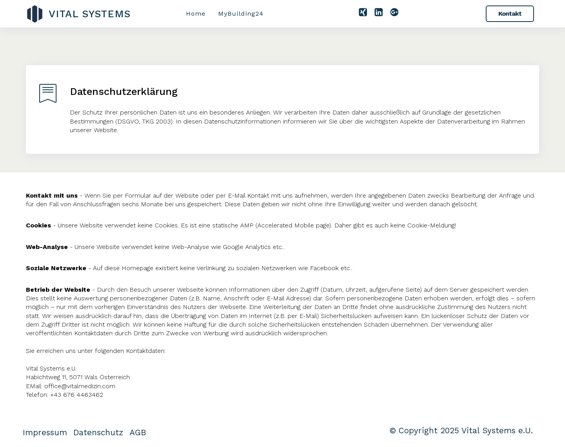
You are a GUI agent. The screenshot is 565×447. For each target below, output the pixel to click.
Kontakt (509, 13)
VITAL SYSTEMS (90, 14)
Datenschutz (98, 432)
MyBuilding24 (241, 13)
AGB (137, 432)
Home (196, 13)
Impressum (45, 432)
